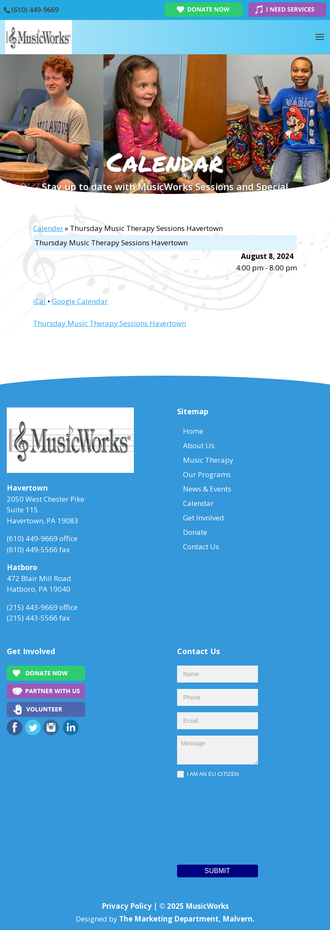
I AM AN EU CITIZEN (208, 774)
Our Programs (207, 474)
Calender (48, 228)
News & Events (207, 489)
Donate (195, 532)
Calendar (198, 503)
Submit (217, 870)
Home (193, 431)
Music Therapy (208, 460)
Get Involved (203, 518)
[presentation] (212, 819)
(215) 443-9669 (32, 607)
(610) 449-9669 (34, 9)
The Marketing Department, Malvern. (187, 919)
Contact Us (201, 546)
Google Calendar (80, 301)
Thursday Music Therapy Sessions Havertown (109, 323)
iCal (39, 301)
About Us (198, 445)
